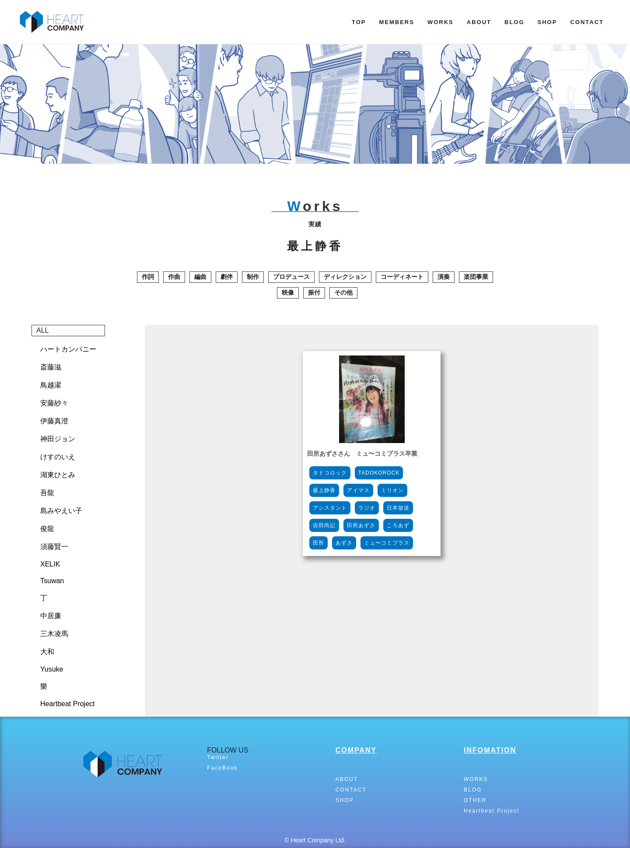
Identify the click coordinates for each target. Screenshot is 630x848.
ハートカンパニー (68, 349)
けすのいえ (57, 457)
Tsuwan (52, 580)
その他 (343, 292)
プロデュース (291, 276)
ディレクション (345, 276)
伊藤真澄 (54, 421)
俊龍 (47, 528)
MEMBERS (396, 22)
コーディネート (402, 276)
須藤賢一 (54, 546)
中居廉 (50, 615)
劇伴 (226, 276)
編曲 (200, 276)
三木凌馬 (54, 633)
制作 (253, 276)
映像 (288, 292)
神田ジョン (57, 439)
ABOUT (479, 22)
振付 (314, 292)
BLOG (514, 22)
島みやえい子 (61, 510)
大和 (47, 651)
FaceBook (222, 768)
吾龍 (47, 492)
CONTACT (587, 22)
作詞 (148, 276)
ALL (42, 330)
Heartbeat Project (67, 703)
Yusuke (51, 669)
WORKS (440, 22)
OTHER (475, 800)
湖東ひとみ (57, 475)
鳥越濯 (50, 385)
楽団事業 (476, 276)
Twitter (217, 757)
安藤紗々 (54, 403)
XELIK (50, 564)
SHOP (547, 22)
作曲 (174, 276)
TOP (359, 22)
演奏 (444, 276)
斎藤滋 (50, 367)
